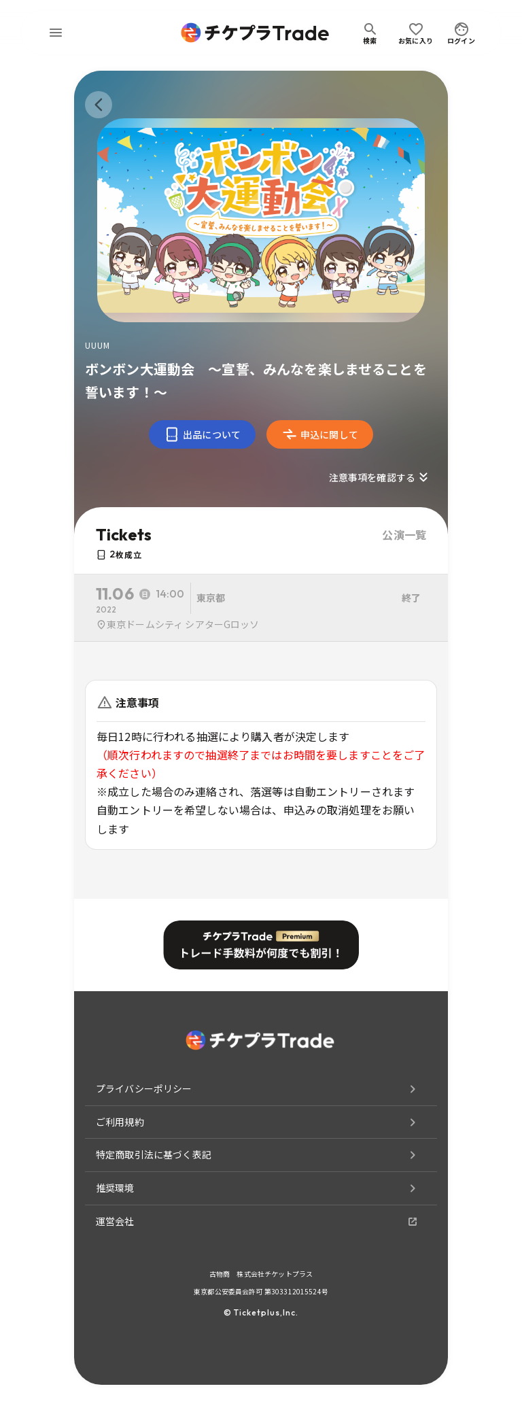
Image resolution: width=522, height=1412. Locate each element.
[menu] (55, 32)
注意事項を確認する (380, 477)
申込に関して (319, 434)
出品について (202, 434)
